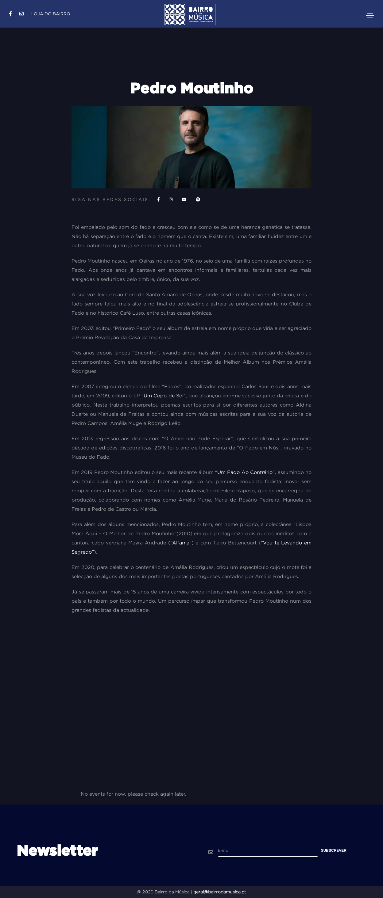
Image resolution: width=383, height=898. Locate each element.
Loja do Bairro (50, 13)
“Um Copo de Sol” (163, 395)
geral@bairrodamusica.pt (219, 891)
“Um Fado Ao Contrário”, (245, 472)
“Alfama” (181, 542)
